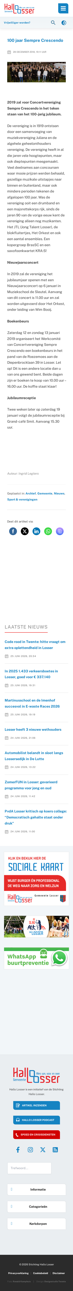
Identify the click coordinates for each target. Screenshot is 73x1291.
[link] (64, 22)
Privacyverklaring (18, 1273)
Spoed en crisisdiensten (38, 1134)
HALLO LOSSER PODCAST (38, 1120)
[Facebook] (18, 1150)
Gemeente (44, 493)
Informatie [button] (27, 1188)
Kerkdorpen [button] (28, 1223)
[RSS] (55, 1150)
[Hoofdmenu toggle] (63, 8)
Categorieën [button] (28, 1205)
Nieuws (59, 493)
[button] (54, 22)
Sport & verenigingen (22, 499)
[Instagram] (30, 1150)
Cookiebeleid (40, 1273)
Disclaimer (59, 1273)
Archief (31, 493)
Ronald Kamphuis (22, 1281)
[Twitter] (43, 1150)
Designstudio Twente (55, 1281)
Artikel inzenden (34, 1105)
